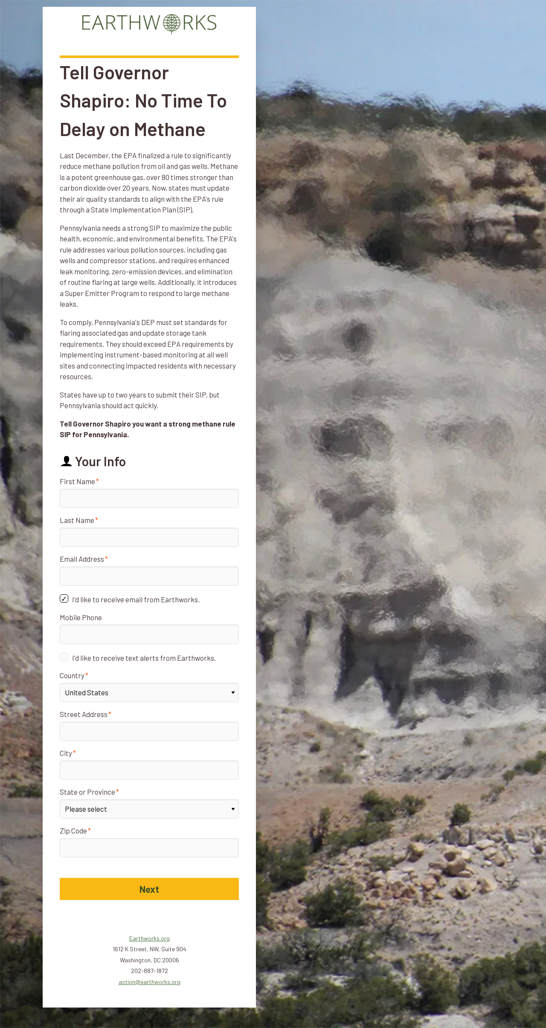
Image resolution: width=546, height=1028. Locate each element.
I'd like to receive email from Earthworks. (136, 599)
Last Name (77, 520)
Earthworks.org (149, 938)
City (66, 753)
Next (149, 888)
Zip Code (73, 830)
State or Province (87, 791)
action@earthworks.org (149, 981)
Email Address (82, 559)
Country (72, 675)
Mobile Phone (81, 617)
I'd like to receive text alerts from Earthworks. (144, 657)
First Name (77, 481)
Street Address (83, 714)
